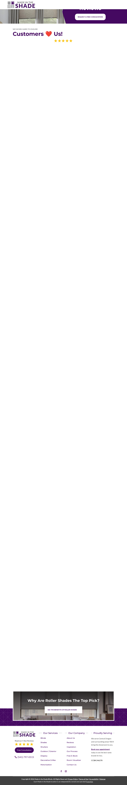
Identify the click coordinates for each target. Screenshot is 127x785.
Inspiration (71, 747)
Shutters (44, 747)
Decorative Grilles (48, 760)
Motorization (46, 765)
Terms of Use (83, 779)
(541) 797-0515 (26, 757)
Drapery (44, 756)
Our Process (72, 751)
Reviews (70, 742)
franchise (89, 782)
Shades (44, 742)
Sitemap (102, 779)
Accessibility (93, 779)
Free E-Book (72, 756)
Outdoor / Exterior (48, 751)
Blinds (43, 738)
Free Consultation (24, 750)
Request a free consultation (90, 17)
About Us (71, 738)
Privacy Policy (73, 779)
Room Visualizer (74, 760)
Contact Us (71, 765)
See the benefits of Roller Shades (62, 710)
